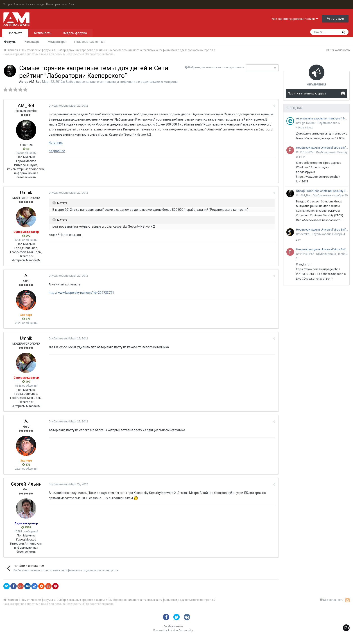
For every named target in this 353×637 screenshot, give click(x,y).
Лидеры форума (75, 33)
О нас (71, 4)
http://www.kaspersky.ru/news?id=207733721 (81, 292)
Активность (42, 33)
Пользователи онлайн (89, 41)
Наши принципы (56, 4)
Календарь (32, 41)
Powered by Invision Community (173, 630)
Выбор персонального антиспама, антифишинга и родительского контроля (122, 81)
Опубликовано (68, 105)
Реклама (19, 4)
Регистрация (335, 18)
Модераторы (57, 41)
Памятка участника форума (307, 93)
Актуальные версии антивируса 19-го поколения (322, 118)
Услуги (7, 4)
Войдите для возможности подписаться (216, 67)
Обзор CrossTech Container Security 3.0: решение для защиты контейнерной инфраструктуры (322, 191)
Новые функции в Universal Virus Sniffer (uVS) (322, 147)
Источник (56, 142)
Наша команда (35, 4)
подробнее (57, 151)
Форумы (10, 41)
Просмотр (15, 33)
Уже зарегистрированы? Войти (294, 18)
